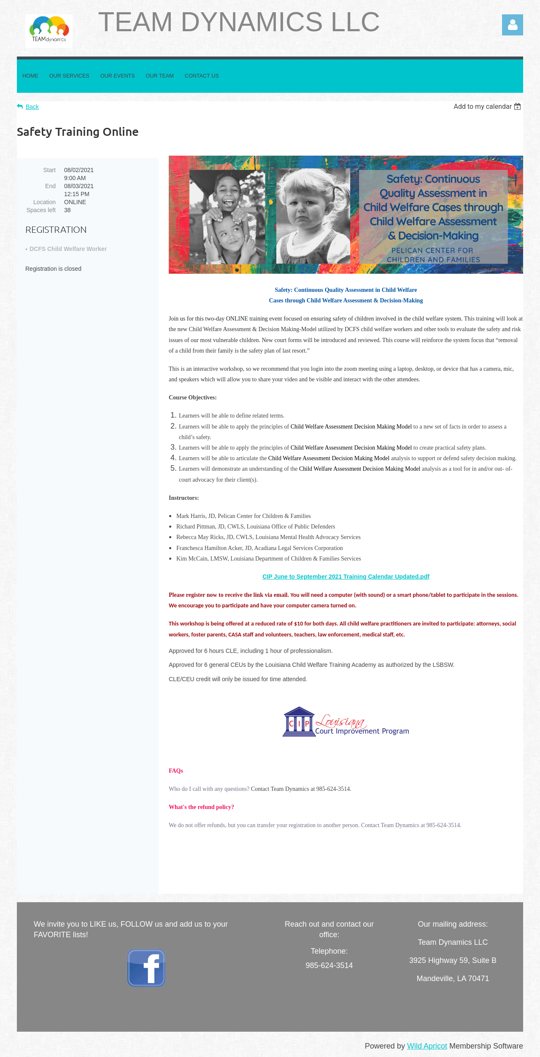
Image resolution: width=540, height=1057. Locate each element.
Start (49, 170)
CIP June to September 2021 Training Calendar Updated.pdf (345, 576)
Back (32, 106)
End (50, 186)
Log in (512, 24)
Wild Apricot (427, 1046)
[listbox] (488, 106)
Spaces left (41, 210)
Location (44, 202)
